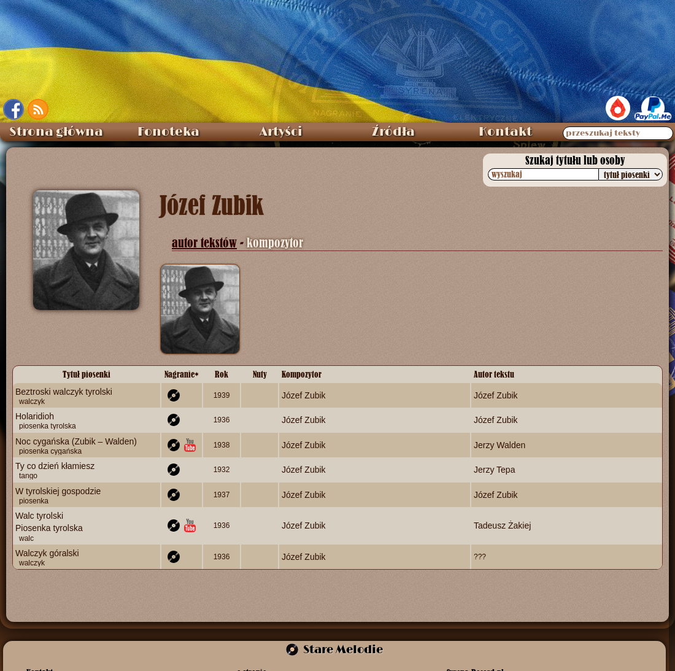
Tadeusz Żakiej (502, 525)
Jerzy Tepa (494, 470)
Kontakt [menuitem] (505, 132)
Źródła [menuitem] (393, 132)
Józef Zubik (304, 395)
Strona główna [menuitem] (56, 132)
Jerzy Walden (499, 444)
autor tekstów (204, 243)
